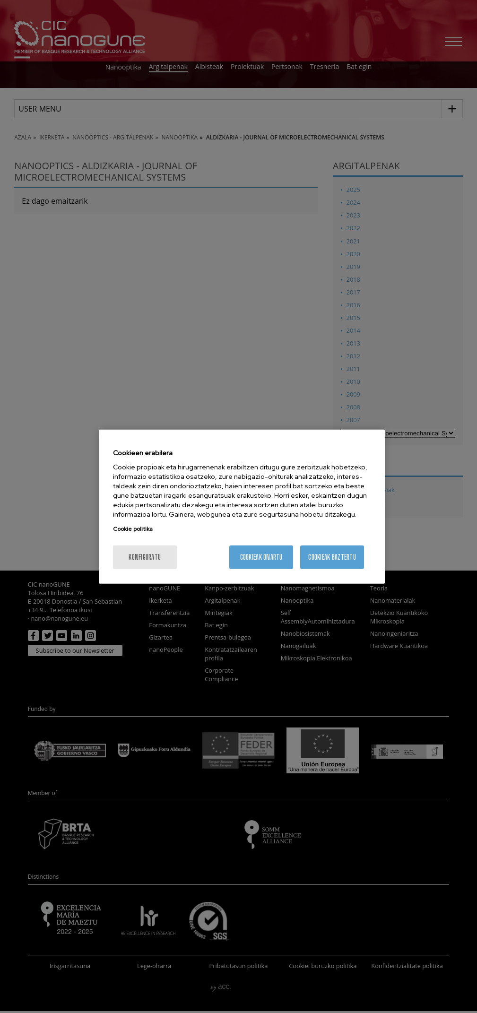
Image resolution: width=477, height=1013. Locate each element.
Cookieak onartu (261, 557)
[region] (242, 506)
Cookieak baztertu (332, 557)
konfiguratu (145, 557)
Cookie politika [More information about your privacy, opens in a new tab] (133, 529)
